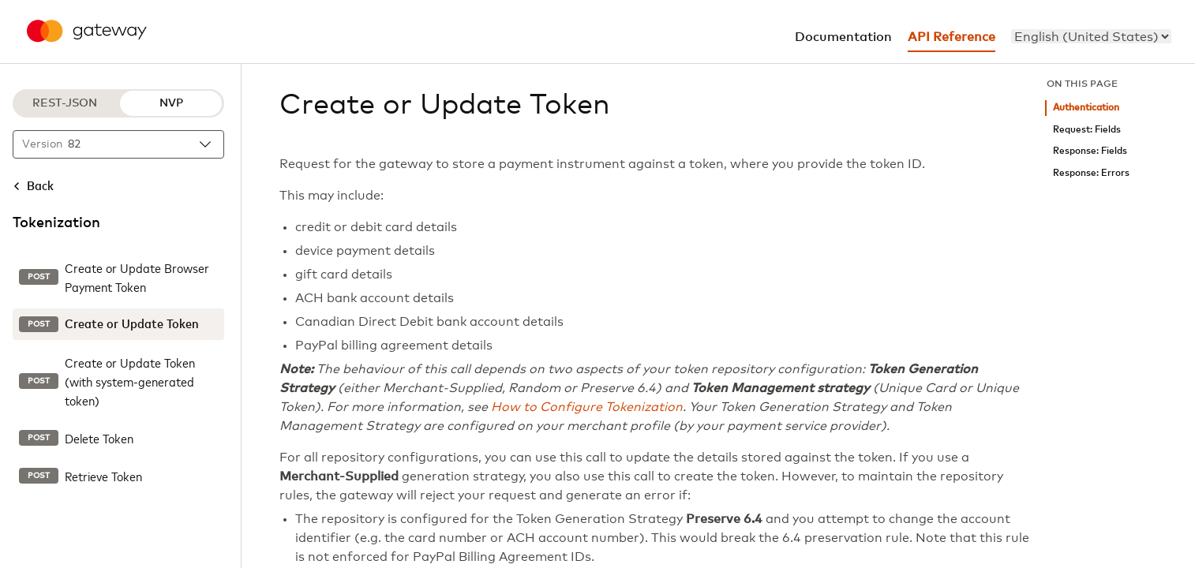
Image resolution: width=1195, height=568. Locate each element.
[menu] (1091, 36)
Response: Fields (1090, 151)
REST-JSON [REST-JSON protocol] (64, 103)
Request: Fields (1087, 130)
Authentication (1086, 108)
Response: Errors (1091, 173)
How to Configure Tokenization (587, 407)
